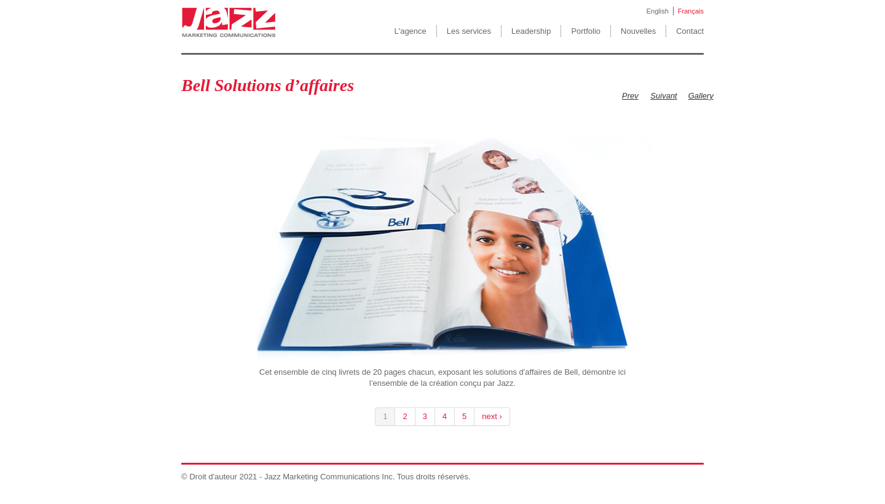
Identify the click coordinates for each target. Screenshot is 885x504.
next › (492, 416)
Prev (630, 95)
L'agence (410, 31)
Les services (469, 31)
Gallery (701, 95)
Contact (690, 31)
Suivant (663, 95)
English (658, 11)
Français (691, 11)
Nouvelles (638, 31)
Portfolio (585, 31)
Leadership (531, 31)
